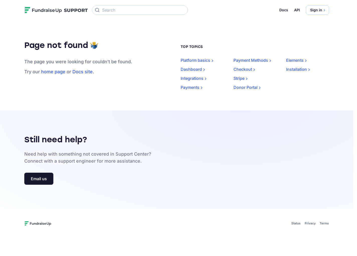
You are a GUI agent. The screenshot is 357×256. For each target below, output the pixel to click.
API (297, 10)
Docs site (82, 71)
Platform (198, 60)
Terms (324, 223)
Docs (283, 10)
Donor (248, 87)
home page (53, 71)
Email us (39, 178)
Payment (253, 60)
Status (296, 223)
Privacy (310, 223)
